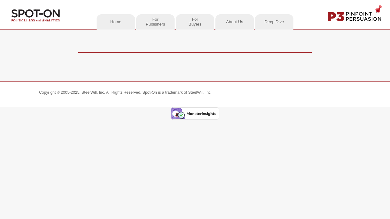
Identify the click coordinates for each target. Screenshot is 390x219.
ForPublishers (155, 21)
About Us (234, 21)
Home (115, 21)
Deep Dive (274, 21)
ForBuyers (195, 21)
